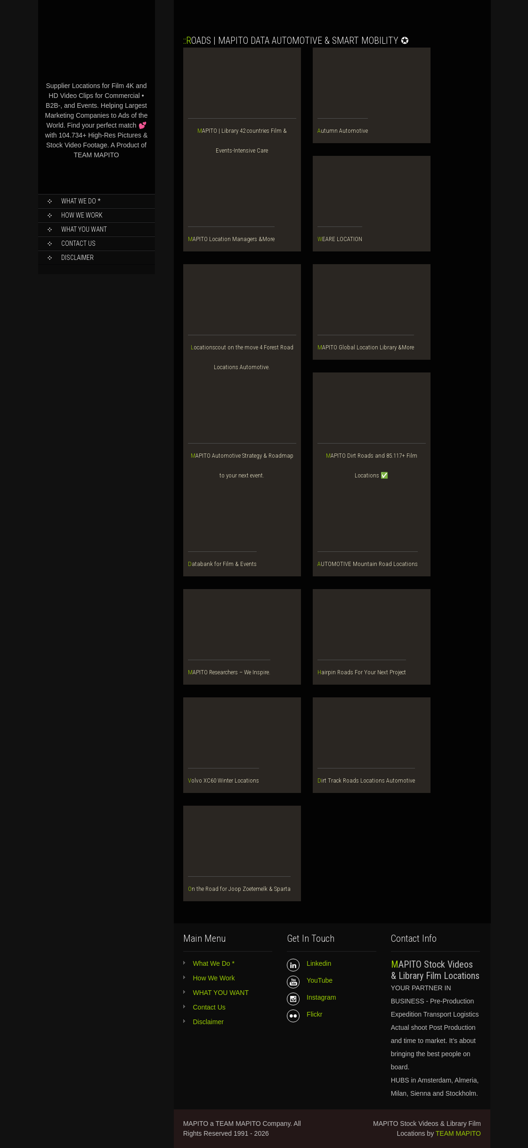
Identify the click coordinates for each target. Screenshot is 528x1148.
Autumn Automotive (342, 130)
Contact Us (78, 243)
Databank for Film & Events (222, 563)
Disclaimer (77, 257)
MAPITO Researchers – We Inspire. (229, 672)
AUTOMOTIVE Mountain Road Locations (367, 563)
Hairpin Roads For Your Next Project (361, 672)
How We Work (82, 215)
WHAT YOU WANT (84, 229)
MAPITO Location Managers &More (231, 239)
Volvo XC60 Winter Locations (223, 780)
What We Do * (80, 201)
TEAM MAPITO (458, 1133)
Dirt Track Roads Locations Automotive (366, 780)
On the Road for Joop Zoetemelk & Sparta (239, 888)
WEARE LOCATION (339, 239)
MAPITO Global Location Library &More (365, 347)
